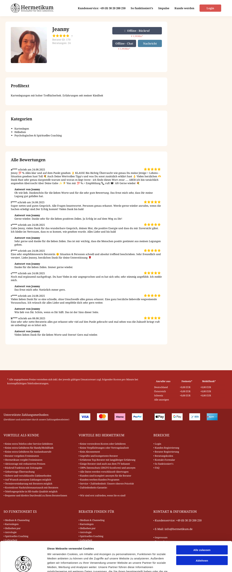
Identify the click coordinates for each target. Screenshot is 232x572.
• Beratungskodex (163, 455)
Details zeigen (192, 564)
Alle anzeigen (161, 399)
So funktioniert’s (141, 8)
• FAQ (156, 467)
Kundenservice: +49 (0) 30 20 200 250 (101, 8)
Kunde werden (184, 8)
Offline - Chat (124, 43)
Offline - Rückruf (137, 30)
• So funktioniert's (163, 463)
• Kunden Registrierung (166, 447)
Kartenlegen (21, 128)
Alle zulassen (201, 523)
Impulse (163, 8)
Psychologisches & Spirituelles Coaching (38, 135)
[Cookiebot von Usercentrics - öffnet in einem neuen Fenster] (23, 565)
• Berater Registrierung (166, 451)
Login (210, 8)
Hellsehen (20, 132)
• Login (157, 443)
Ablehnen (202, 534)
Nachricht (150, 43)
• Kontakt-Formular (164, 459)
